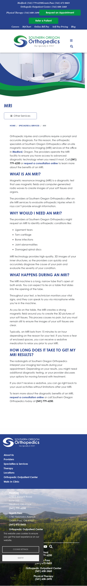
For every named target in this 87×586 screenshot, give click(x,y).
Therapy (8, 468)
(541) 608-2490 (31, 12)
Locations (9, 472)
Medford (17, 151)
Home (12, 125)
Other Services (22, 115)
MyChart (26, 26)
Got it (20, 558)
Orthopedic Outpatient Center (21, 477)
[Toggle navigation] (71, 40)
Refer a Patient (43, 20)
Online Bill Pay (41, 26)
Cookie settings (20, 549)
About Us (9, 454)
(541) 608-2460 (59, 6)
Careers (15, 26)
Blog (73, 26)
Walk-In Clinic (11, 481)
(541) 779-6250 (34, 2)
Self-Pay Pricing (60, 26)
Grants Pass (15, 513)
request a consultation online (41, 163)
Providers (9, 459)
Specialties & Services (29, 125)
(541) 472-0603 (62, 2)
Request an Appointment (60, 12)
